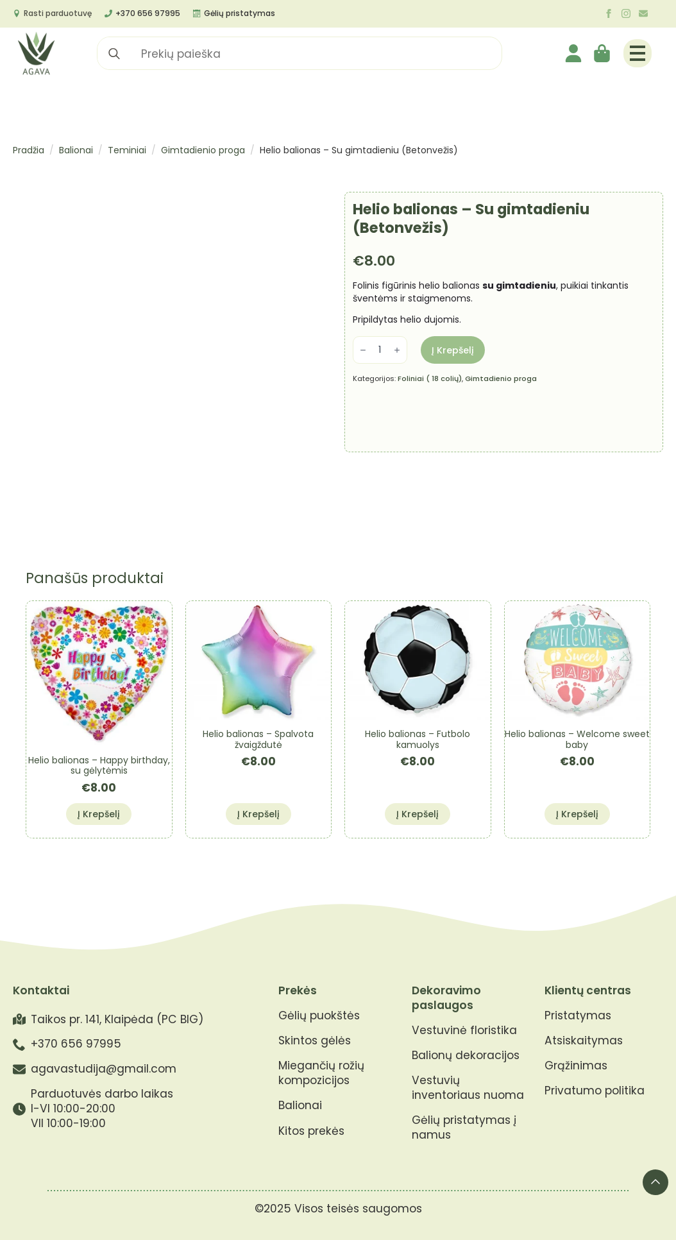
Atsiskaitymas (584, 1040)
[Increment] (397, 349)
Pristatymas (578, 1015)
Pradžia (28, 150)
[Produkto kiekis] (380, 350)
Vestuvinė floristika (464, 1030)
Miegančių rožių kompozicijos (321, 1073)
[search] (114, 54)
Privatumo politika (595, 1090)
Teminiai (127, 150)
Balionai (76, 150)
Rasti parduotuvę (58, 13)
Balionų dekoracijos (466, 1055)
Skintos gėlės (314, 1040)
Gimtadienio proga (203, 150)
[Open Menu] (637, 53)
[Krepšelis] (603, 53)
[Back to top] (655, 1182)
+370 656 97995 (147, 13)
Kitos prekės (311, 1131)
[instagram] (626, 13)
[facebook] (609, 13)
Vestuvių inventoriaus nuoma (468, 1088)
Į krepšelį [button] (99, 814)
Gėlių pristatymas (239, 13)
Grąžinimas (576, 1065)
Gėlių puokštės (319, 1015)
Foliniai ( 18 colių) (430, 378)
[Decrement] (363, 349)
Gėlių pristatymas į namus (464, 1127)
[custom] (643, 13)
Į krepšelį (453, 350)
